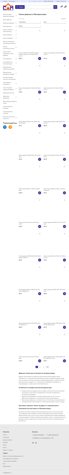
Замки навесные (7, 35)
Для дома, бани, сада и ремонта (9, 117)
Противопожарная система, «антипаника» (9, 78)
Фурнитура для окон (8, 93)
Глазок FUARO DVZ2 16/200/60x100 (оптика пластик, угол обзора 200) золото (29, 54)
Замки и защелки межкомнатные (8, 30)
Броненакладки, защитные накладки (8, 15)
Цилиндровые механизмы (7, 83)
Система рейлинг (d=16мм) (8, 112)
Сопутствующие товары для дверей (8, 88)
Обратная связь (7, 466)
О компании (12, 1)
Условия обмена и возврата (10, 461)
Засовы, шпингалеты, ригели (8, 47)
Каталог (5, 1)
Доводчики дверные (8, 23)
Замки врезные (7, 26)
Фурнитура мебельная (6, 97)
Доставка (5, 442)
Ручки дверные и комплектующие (7, 63)
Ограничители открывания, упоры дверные (8, 53)
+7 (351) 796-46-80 (48, 1)
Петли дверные (7, 58)
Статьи (4, 447)
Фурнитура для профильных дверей (8, 68)
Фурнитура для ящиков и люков (10, 102)
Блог (4, 463)
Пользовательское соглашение (10, 458)
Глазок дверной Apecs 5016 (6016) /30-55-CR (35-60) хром (54, 323)
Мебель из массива (8, 450)
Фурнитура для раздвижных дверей (8, 73)
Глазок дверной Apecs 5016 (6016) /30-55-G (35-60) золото (54, 357)
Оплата (4, 445)
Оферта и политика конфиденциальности (13, 456)
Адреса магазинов (7, 440)
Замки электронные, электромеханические (9, 42)
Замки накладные (8, 38)
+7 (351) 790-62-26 (60, 1)
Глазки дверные (7, 19)
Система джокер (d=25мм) (7, 107)
